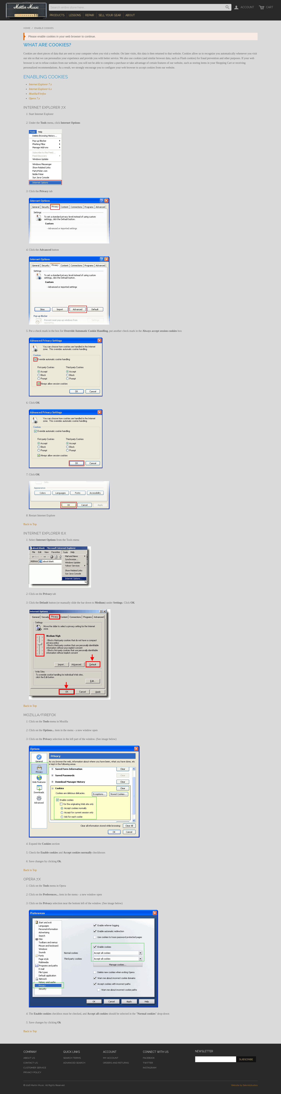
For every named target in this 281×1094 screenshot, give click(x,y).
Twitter (148, 1062)
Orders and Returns (116, 1062)
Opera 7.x (34, 98)
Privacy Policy (32, 1072)
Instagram (149, 1067)
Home (26, 28)
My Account (110, 1058)
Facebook (149, 1058)
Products (57, 15)
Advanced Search (74, 1062)
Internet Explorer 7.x (40, 84)
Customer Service (34, 1067)
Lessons (75, 15)
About (130, 15)
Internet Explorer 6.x (40, 89)
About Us (29, 1058)
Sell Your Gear (110, 15)
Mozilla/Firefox (37, 93)
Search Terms (72, 1058)
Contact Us (30, 1062)
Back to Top (30, 524)
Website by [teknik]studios (244, 1085)
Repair (89, 15)
